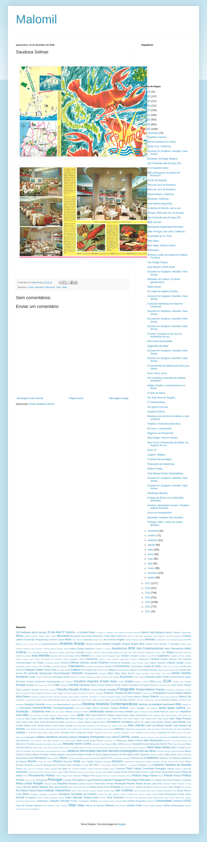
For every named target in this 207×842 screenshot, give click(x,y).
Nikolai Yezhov (167, 761)
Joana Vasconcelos (138, 715)
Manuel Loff (186, 740)
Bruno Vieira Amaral (98, 656)
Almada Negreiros (174, 636)
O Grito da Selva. (156, 393)
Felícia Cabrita (121, 685)
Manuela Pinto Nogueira (102, 744)
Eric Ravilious (67, 681)
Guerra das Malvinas (169, 697)
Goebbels (84, 697)
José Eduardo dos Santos (106, 726)
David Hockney (150, 670)
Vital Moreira (120, 806)
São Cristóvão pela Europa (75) (164, 217)
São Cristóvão (124, 790)
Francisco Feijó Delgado (32, 693)
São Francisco (140, 791)
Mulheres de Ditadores (171, 758)
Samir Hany (77, 791)
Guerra (154, 696)
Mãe (146, 740)
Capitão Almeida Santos (180, 656)
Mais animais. (154, 222)
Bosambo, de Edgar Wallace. (162, 158)
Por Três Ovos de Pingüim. (161, 397)
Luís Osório (65, 740)
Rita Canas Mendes (58, 787)
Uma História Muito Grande (110, 801)
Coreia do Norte (152, 666)
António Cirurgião (111, 644)
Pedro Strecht (174, 772)
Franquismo (160, 693)
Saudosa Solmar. (156, 411)
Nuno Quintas (59, 765)
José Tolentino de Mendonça (90, 729)
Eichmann (20, 681)
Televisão (77, 797)
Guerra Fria (185, 696)
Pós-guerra (78, 780)
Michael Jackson (164, 751)
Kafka (39, 733)
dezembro (153, 133)
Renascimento (50, 784)
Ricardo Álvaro (135, 783)
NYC (96, 765)
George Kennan (46, 697)
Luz (114, 740)
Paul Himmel (33, 772)
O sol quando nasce (158, 168)
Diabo (117, 673)
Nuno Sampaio (74, 765)
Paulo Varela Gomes (117, 772)
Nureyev (85, 765)
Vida (58, 287)
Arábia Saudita (76, 648)
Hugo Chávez (92, 708)
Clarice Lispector (158, 663)
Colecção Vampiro (59, 666)
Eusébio (30, 685)
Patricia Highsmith (183, 769)
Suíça (188, 794)
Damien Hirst (102, 670)
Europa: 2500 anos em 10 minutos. (166, 212)
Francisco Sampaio (95, 693)
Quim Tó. (152, 450)
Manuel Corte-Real (172, 740)
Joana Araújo (122, 715)
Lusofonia (108, 740)
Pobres (153, 775)
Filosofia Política (78, 689)
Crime (39, 669)
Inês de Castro (57, 712)
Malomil (36, 19)
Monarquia (40, 758)
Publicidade (144, 780)
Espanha (93, 681)
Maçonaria (122, 740)
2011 (148, 611)
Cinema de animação (119, 663)
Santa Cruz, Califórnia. (159, 146)
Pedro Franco (134, 772)
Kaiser (45, 733)
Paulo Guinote (83, 772)
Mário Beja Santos (159, 747)
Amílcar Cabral (57, 639)
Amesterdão (29, 639)
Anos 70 (25, 644)
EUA (167, 681)
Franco (137, 693)
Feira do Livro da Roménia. (161, 184)
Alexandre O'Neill (101, 636)
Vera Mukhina (49, 806)
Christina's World (52, 663)
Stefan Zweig (151, 794)
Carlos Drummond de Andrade (48, 659)
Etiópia (159, 681)
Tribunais (65, 801)
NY (91, 765)
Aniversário (160, 640)
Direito (176, 673)
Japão (80, 715)
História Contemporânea (116, 704)
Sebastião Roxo (170, 791)
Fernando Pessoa (148, 685)
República (62, 783)
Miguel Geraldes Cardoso (45, 754)
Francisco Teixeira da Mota (118, 693)
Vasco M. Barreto (24, 805)
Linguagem (29, 737)
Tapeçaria (53, 798)
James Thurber (69, 715)
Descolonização (61, 673)
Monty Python (53, 758)
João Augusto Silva (156, 715)
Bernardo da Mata (183, 652)
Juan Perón (108, 729)
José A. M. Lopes (141, 722)
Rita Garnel (84, 787)
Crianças (29, 669)
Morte (63, 757)
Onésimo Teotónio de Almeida (172, 764)
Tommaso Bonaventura (26, 801)
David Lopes (163, 670)
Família (73, 684)
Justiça (20, 732)
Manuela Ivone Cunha (77, 743)
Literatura (51, 736)
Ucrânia (93, 801)
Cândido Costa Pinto (147, 656)
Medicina (73, 750)
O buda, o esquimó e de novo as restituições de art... (164, 335)
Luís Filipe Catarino (51, 740)
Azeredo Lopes (99, 652)
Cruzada (60, 670)
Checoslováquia (23, 663)
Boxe (78, 656)
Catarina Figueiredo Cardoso (124, 659)
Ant (39, 644)
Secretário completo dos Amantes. (165, 517)
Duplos (116, 677)
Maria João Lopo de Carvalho (45, 747)
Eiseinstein (40, 681)
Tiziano (188, 798)
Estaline (129, 681)
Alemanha (63, 635)
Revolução (120, 783)
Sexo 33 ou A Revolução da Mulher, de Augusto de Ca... (167, 444)
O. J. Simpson (131, 765)
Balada (110, 652)
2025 (148, 96)
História (88, 704)
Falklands (64, 685)
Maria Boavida (179, 744)
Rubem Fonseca (161, 787)
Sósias (123, 794)
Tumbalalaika (83, 801)
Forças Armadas (108, 689)
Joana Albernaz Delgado (103, 715)
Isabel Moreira (161, 711)
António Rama (62, 649)
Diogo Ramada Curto (145, 673)
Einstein (30, 681)
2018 (148, 129)
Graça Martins (134, 696)
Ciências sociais (89, 662)
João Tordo (33, 722)
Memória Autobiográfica (123, 750)
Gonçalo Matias (114, 697)
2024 (148, 101)
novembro (153, 530)
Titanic (177, 798)
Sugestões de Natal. (158, 346)
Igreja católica (176, 707)
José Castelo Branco (42, 725)
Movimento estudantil (122, 758)
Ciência (74, 662)
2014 (148, 597)
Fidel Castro (177, 685)
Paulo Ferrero (69, 772)
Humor (124, 707)
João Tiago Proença (180, 718)
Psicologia (131, 780)
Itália (26, 715)
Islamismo (185, 711)
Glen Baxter (74, 697)
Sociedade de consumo (84, 794)
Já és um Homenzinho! (159, 512)
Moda (31, 758)
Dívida (32, 677)
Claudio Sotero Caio (33, 666)
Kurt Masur (108, 733)
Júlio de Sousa (153, 729)
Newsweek (140, 761)
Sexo (25, 794)
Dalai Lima (92, 670)
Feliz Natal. (153, 241)
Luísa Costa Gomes (93, 740)
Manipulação (156, 740)
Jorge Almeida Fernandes (52, 722)
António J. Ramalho (169, 644)
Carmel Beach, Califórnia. (161, 194)
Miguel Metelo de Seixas (90, 754)
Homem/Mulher (42, 707)
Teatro (68, 797)
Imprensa (38, 711)
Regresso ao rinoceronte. (160, 433)
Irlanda (129, 711)
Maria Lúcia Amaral (95, 747)
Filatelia (187, 685)
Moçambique (22, 758)
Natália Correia (94, 761)
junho (151, 554)
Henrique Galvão (127, 700)
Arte (131, 648)
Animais (150, 639)
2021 (148, 115)
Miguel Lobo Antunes (68, 754)
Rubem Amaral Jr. (144, 787)
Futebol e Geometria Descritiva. (164, 423)
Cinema (103, 662)
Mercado (144, 751)
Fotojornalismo (145, 689)
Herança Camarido (34, 704)
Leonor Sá (180, 733)
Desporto (102, 673)
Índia (47, 711)
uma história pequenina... (160, 203)
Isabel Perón (174, 712)
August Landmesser (66, 652)
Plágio (145, 775)
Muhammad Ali (139, 758)
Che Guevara (184, 659)
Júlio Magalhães (184, 729)
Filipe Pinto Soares (47, 690)
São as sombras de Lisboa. (161, 141)
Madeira (132, 740)
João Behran (171, 715)
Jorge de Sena (98, 722)
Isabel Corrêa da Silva (143, 712)
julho (151, 549)
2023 (148, 105)
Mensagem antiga (118, 398)
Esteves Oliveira (142, 681)
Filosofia (62, 689)
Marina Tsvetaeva (138, 747)
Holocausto (25, 708)
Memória (39, 287)
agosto (152, 544)
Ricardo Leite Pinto (153, 783)
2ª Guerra (68, 632)
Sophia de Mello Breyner (109, 794)
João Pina (117, 718)
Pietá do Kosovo (110, 776)
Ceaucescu (143, 659)
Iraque (121, 711)
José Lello (122, 726)
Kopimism (98, 733)
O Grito (120, 765)
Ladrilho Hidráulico (122, 733)
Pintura (136, 775)
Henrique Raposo (169, 700)
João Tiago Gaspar (160, 719)
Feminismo (134, 685)
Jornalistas (126, 722)
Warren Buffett (149, 806)
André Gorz (98, 640)
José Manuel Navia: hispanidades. (165, 473)
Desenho (77, 673)
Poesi (160, 776)
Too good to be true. (158, 407)
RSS (133, 787)
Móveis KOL (106, 758)
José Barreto (179, 722)
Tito (182, 798)
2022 (148, 110)
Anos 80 (33, 644)
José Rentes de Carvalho (56, 729)
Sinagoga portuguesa (48, 794)
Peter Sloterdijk (74, 776)
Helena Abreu (98, 700)
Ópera (19, 768)
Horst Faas (80, 708)
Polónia (20, 780)
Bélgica (170, 652)
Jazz (87, 715)
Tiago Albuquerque (155, 798)
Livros (124, 737)
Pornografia (41, 780)
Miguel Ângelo (178, 751)
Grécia (145, 696)
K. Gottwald (31, 733)
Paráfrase (120, 768)
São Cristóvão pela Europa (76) (164, 163)
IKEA (189, 708)
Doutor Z (74, 677)
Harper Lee (76, 700)
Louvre (143, 737)
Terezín (103, 798)
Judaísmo (119, 729)
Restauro (90, 784)
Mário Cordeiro (178, 747)
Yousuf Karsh (21, 809)
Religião (38, 783)
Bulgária (111, 656)
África (19, 635)
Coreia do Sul (167, 666)
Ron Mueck (126, 787)
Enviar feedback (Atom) (41, 404)
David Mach (174, 670)
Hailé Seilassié (54, 700)
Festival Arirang (164, 685)
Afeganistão (186, 632)
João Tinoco (22, 722)
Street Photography (167, 794)
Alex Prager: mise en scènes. (162, 437)
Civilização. (153, 250)
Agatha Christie (31, 636)
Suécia (181, 794)
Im (30, 712)
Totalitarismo (42, 801)
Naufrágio (107, 761)
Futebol (179, 693)
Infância (69, 711)
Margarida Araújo (141, 744)
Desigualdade (91, 673)
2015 (148, 592)
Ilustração (22, 711)
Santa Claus (109, 791)
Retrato (110, 783)
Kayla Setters (54, 733)
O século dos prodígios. (159, 459)
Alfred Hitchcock (118, 636)
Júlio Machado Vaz (168, 729)
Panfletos (83, 769)
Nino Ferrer (180, 761)
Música (57, 761)
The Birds (129, 798)
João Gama (43, 718)
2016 (148, 588)
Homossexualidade (63, 708)
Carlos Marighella (70, 659)
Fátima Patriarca (105, 685)
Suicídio (20, 797)
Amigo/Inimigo (42, 639)
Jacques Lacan (55, 715)
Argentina (89, 648)
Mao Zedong (119, 744)
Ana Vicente (77, 640)
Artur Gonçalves (35, 652)
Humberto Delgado (109, 708)
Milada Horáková (157, 754)
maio (151, 558)
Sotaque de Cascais (136, 794)
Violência (109, 805)
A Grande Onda (86, 632)
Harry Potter (86, 700)
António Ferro (152, 644)
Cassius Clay (105, 659)
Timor (171, 798)
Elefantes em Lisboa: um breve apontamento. (163, 280)
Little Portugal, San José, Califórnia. (166, 231)
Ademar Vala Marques (152, 632)
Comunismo (122, 666)
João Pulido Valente (131, 719)
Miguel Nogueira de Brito (115, 754)
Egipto (188, 677)
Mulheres (153, 757)
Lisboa (31, 287)
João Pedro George (74, 718)
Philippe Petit (88, 775)
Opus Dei (27, 769)
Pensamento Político (41, 775)
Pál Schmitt (73, 769)
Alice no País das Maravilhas (140, 636)
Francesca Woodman (175, 690)
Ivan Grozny (35, 715)
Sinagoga (34, 794)
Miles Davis (170, 754)
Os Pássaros (38, 769)
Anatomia (88, 639)
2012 (148, 606)
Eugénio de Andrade (182, 681)
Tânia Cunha (43, 798)
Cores (176, 666)
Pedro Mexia (161, 772)
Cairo (118, 656)
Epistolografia (53, 681)
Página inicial (76, 398)
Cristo (53, 669)
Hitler (178, 704)
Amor (68, 639)
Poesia (168, 775)
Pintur (128, 776)
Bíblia (35, 655)
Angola (120, 639)
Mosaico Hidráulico (76, 758)
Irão (116, 711)
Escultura (80, 681)
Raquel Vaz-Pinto (163, 780)
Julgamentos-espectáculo (135, 729)
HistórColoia (76, 704)
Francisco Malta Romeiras (75, 693)
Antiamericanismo (50, 644)
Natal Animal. (154, 286)
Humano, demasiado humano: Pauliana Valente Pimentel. (168, 507)
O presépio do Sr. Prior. (159, 236)
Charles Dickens (168, 659)
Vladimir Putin (134, 805)
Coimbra (47, 666)
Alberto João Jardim (47, 636)
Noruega (48, 765)
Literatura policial (67, 737)
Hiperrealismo (63, 704)
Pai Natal (62, 768)
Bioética (71, 656)
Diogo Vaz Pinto (163, 673)
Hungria (140, 708)
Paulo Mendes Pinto (98, 772)
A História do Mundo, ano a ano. (164, 208)
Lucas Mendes (160, 737)
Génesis (34, 697)
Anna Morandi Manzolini (176, 640)
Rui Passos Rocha (26, 790)
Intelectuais (96, 711)
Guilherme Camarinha (25, 700)
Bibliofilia (44, 655)
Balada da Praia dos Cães (125, 652)
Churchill (64, 663)
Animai (141, 640)
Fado (56, 685)
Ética (152, 681)
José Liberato (136, 725)
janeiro (152, 577)
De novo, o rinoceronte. (159, 428)
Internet (109, 711)
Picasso (98, 776)
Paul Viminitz (45, 772)
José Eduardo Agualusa (84, 726)
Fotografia (126, 689)
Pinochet (121, 776)
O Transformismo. (156, 402)
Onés (149, 765)
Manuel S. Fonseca (25, 744)
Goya (124, 697)
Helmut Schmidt (111, 700)
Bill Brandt (63, 656)
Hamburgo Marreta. (157, 493)
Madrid (139, 740)
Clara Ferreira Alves (140, 663)
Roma (107, 787)
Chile (34, 663)
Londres (135, 737)
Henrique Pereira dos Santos (148, 700)
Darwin (133, 670)
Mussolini (67, 761)
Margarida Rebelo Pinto (161, 744)
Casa (81, 659)
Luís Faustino (36, 740)
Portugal (55, 779)
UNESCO (150, 801)
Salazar (49, 790)
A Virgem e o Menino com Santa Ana (111, 632)
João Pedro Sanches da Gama (97, 719)
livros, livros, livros (157, 373)
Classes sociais (175, 662)
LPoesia (149, 737)
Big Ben (54, 656)
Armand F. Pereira (103, 649)
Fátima (93, 685)
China (40, 662)
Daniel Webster (123, 670)
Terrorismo (118, 797)
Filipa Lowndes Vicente (27, 689)
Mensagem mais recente (30, 398)
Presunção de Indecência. (161, 464)
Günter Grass (41, 700)
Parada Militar (109, 769)
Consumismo (137, 666)
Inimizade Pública (81, 712)
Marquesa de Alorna (58, 751)
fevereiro (153, 573)
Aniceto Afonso (131, 640)
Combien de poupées (94, 666)
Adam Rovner (134, 632)
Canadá (133, 656)
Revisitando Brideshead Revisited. (165, 227)
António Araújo (72, 643)
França (160, 689)
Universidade (163, 800)
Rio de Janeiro (31, 787)
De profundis (31, 673)
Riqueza (44, 787)
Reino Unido (24, 783)
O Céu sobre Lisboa (108, 765)
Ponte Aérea (30, 780)
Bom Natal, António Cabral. (161, 245)
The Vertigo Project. (157, 262)
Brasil (85, 655)
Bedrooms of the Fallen (155, 652)
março (151, 568)
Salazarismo (63, 790)
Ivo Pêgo (45, 715)
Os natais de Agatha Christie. (162, 291)
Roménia (115, 787)
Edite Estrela (139, 677)
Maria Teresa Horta (122, 747)
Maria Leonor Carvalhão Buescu (72, 747)
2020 (148, 119)
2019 (148, 124)
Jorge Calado (84, 722)
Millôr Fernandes (184, 754)
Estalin (121, 681)
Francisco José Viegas (53, 693)
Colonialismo (76, 666)
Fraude (170, 693)
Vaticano (38, 805)
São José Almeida (154, 791)
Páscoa (170, 768)
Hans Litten (65, 700)
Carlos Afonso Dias (24, 659)
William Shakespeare (174, 805)
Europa (20, 684)
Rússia (40, 790)
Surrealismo (31, 797)
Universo (177, 801)
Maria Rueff (109, 747)
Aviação (88, 652)
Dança (112, 669)
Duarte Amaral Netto (104, 677)
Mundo (31, 761)
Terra (109, 797)
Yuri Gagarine (33, 809)
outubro (152, 535)
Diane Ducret (127, 673)
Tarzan (61, 798)
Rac (153, 780)
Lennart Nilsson (150, 733)
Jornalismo (113, 721)
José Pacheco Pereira (35, 729)
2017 (148, 583)
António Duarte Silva (133, 644)
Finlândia (94, 690)
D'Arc (83, 670)
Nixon (188, 761)
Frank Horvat (147, 693)
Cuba (67, 670)
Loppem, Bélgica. (156, 454)
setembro (153, 540)
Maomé (129, 744)
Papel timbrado (95, 769)
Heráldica (20, 704)
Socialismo (64, 794)
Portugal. (67, 780)
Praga (88, 780)
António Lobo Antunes (33, 649)
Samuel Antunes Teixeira (93, 791)
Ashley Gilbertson (49, 652)
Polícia (177, 775)
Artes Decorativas (174, 648)
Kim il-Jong (76, 732)
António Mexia (49, 649)
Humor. (133, 708)
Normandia (38, 765)
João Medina (57, 718)
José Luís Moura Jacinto (159, 725)
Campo (125, 655)
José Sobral (72, 729)
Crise (46, 669)
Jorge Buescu (71, 722)
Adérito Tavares (172, 632)
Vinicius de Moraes (94, 805)
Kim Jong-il (87, 732)
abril (150, 563)
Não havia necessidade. (160, 341)
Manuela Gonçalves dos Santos (48, 744)
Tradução (54, 801)
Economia (126, 676)
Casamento (91, 659)
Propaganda (119, 780)
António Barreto (93, 644)
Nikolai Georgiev (153, 761)
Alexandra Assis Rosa (81, 636)
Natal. (83, 761)
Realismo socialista (182, 780)
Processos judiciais (101, 780)
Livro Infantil (111, 737)
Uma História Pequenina (134, 801)
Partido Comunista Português (150, 768)
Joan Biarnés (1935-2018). (161, 267)
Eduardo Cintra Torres (157, 676)
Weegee (159, 806)
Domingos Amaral (61, 677)
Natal (76, 761)
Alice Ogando (159, 636)
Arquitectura (119, 648)
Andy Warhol (110, 639)
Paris (129, 768)
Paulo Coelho (57, 772)
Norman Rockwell (24, 765)
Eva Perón (38, 685)
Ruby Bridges (175, 787)
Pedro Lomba (148, 772)
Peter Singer (61, 776)
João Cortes (31, 718)
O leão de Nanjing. (157, 180)
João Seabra (146, 719)
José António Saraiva (161, 722)
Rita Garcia (73, 787)
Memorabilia (88, 750)
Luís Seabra (77, 740)
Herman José (51, 704)
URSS (187, 800)
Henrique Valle (185, 700)
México (153, 751)
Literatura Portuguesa (91, 736)
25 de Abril (54, 632)
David (140, 670)
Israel (19, 715)
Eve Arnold (49, 685)
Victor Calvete (61, 806)
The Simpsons (140, 798)
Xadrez (188, 806)
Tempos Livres (91, 797)
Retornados (100, 783)
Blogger (122, 824)
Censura (154, 659)
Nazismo (117, 761)
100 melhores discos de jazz (31, 632)
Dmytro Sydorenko (44, 677)
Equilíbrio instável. (157, 137)
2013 (148, 602)
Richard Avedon (170, 784)
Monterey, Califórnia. (158, 198)
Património (50, 287)
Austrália (80, 652)
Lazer (132, 733)
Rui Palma (186, 787)
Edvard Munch (177, 677)
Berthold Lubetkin (23, 656)
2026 (148, 91)
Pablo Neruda (51, 769)
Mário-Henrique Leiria (40, 751)
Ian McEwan (152, 708)
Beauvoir (141, 652)
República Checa (77, 783)
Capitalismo (163, 655)
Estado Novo (108, 681)
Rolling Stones (96, 787)
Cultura (75, 669)
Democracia (45, 673)
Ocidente (142, 765)
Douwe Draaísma (86, 677)
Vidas (64, 287)
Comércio (108, 666)
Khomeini (65, 732)
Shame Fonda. (155, 468)
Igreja (162, 707)
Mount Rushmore (92, 758)
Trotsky (73, 801)
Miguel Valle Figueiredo (138, 754)
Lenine (139, 732)
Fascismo (84, 685)
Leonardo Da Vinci (166, 732)
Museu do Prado (44, 761)
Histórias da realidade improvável (156, 704)
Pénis (25, 776)
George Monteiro (61, 697)
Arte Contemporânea (149, 648)
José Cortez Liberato (63, 725)
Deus (110, 673)
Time (166, 798)
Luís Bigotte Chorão (176, 737)
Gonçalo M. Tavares (98, 697)
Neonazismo (129, 761)
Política (186, 775)
